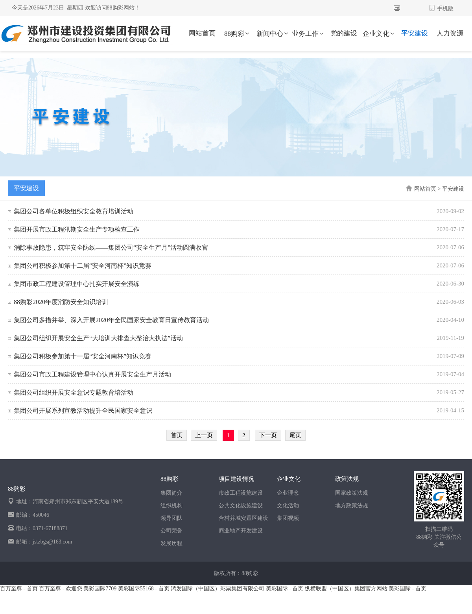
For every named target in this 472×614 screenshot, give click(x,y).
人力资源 (450, 33)
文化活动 (288, 505)
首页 (177, 435)
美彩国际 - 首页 (285, 589)
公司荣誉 (171, 531)
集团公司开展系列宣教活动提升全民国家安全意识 (83, 410)
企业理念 (288, 493)
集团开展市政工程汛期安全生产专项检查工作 (77, 229)
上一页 (204, 435)
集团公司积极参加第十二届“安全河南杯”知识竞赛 (82, 265)
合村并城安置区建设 (243, 518)
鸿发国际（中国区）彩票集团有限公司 (217, 589)
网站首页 (202, 33)
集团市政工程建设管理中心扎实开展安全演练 (77, 283)
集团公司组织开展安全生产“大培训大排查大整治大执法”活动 (98, 338)
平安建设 (414, 33)
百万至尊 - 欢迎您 (60, 589)
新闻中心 (272, 33)
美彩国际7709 (99, 589)
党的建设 (343, 33)
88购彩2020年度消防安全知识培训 (61, 302)
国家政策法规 (351, 493)
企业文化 (379, 33)
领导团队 (171, 518)
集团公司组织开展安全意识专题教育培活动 (73, 392)
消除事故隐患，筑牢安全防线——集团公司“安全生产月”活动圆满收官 (111, 247)
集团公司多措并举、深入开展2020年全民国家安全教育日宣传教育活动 (111, 320)
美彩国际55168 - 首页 (144, 589)
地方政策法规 (351, 505)
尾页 (295, 435)
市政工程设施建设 (241, 493)
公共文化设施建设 (241, 505)
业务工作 (308, 33)
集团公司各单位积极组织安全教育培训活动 (73, 211)
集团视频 (288, 518)
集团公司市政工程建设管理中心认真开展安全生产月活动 (92, 374)
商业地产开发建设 (241, 531)
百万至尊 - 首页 (19, 589)
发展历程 (171, 543)
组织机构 (171, 505)
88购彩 (237, 33)
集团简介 (171, 493)
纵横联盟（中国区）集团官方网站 (346, 589)
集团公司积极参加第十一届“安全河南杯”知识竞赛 (82, 356)
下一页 (268, 435)
